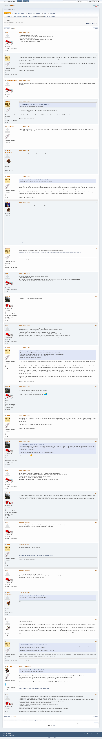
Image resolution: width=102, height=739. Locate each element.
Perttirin (8, 296)
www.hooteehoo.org (23, 688)
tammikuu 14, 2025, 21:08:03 (24, 522)
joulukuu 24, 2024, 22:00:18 (24, 101)
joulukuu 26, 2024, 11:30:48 (24, 296)
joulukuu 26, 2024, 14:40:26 (24, 325)
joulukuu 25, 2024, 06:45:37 (24, 150)
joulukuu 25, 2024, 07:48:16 (24, 176)
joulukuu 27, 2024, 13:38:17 (24, 415)
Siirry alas (6, 28)
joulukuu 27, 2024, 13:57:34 (24, 441)
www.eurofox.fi (46, 688)
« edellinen (88, 23)
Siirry (77, 723)
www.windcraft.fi (38, 688)
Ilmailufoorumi (9, 5)
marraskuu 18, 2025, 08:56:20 (25, 666)
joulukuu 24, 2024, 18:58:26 (24, 80)
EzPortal (53, 725)
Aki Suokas (9, 666)
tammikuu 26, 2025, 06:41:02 (24, 592)
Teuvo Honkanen (11, 80)
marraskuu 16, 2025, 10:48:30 (25, 618)
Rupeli (8, 202)
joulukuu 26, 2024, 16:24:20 (24, 347)
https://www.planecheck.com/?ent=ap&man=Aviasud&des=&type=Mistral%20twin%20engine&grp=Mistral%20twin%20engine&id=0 (50, 252)
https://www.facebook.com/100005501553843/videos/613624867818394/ (36, 555)
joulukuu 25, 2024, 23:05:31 (24, 273)
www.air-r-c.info (31, 688)
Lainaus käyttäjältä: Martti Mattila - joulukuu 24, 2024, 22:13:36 (34, 179)
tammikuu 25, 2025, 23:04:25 (24, 570)
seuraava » (95, 23)
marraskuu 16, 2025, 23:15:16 (25, 640)
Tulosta (96, 28)
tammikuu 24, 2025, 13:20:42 (24, 544)
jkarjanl (48, 16)
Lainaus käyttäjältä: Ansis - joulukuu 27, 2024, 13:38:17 (33, 444)
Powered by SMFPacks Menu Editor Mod (51, 737)
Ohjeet (85, 733)
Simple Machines (13, 733)
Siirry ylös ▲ (97, 733)
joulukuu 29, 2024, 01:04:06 (24, 470)
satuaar (8, 619)
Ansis (8, 55)
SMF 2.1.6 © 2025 (6, 733)
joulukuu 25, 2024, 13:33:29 (24, 202)
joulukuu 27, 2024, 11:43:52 (24, 386)
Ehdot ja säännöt (90, 733)
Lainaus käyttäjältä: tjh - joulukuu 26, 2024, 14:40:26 (32, 350)
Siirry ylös (7, 716)
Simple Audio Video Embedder (8, 735)
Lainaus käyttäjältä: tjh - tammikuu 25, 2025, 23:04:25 (32, 595)
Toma (45, 16)
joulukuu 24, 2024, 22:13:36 (24, 126)
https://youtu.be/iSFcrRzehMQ (26, 242)
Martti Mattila (10, 126)
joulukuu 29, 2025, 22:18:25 (24, 694)
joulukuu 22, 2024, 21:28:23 (24, 32)
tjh (7, 32)
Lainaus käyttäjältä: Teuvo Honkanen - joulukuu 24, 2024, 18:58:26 (35, 104)
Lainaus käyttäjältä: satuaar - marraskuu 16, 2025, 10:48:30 (34, 644)
